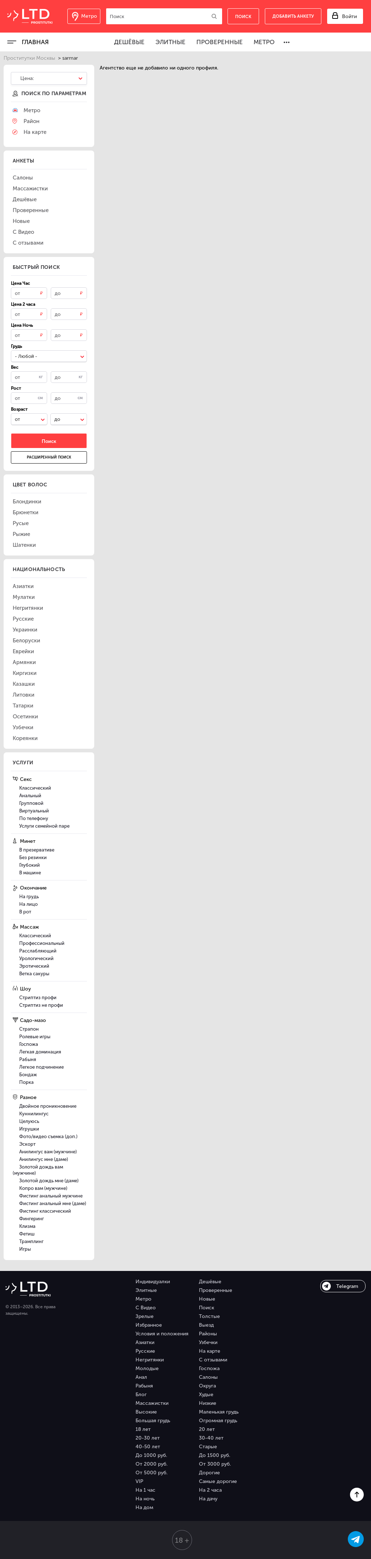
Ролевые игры (34, 1036)
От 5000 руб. (151, 1473)
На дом (144, 1507)
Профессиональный (41, 943)
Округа (207, 1386)
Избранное (149, 1325)
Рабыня (27, 1059)
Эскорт (27, 1144)
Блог (141, 1394)
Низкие (207, 1403)
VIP (139, 1481)
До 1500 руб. (214, 1455)
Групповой (31, 803)
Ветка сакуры (34, 973)
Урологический (36, 958)
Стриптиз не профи (41, 1005)
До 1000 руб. (151, 1455)
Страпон (29, 1029)
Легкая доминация (40, 1052)
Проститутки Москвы (29, 58)
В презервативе (36, 850)
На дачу (208, 1499)
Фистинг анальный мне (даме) (52, 1203)
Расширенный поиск (49, 457)
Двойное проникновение (47, 1106)
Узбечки (208, 1342)
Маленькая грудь (219, 1412)
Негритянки (150, 1360)
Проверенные (219, 42)
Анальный (30, 795)
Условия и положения (162, 1334)
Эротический (34, 966)
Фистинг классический (45, 1211)
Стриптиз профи (38, 997)
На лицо (28, 904)
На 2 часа (210, 1490)
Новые (207, 1299)
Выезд (206, 1325)
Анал (141, 1377)
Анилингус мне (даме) (43, 1159)
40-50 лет (148, 1447)
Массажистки (152, 1403)
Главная (35, 42)
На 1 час (145, 1490)
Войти (349, 16)
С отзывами (213, 1360)
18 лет (143, 1429)
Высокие (146, 1412)
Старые (208, 1447)
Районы (208, 1334)
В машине (30, 872)
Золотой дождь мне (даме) (49, 1180)
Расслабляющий (38, 951)
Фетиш (26, 1234)
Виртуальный (34, 811)
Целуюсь (29, 1121)
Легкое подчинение (41, 1067)
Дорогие (209, 1473)
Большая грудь (153, 1421)
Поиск (206, 1308)
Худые (206, 1394)
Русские (145, 1351)
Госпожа (28, 1044)
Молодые (147, 1368)
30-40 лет (211, 1438)
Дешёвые (129, 42)
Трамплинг (31, 1241)
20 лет (207, 1429)
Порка (26, 1082)
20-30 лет (148, 1438)
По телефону (33, 818)
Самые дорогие (218, 1481)
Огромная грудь (218, 1421)
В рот (25, 911)
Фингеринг (31, 1218)
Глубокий (29, 865)
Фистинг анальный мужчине (51, 1196)
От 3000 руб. (215, 1464)
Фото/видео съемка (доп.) (48, 1136)
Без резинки (33, 857)
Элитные (170, 42)
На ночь (145, 1499)
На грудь (29, 896)
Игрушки (29, 1129)
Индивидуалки (153, 1282)
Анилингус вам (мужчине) (48, 1151)
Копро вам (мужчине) (43, 1188)
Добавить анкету (293, 16)
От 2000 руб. (151, 1464)
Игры (25, 1249)
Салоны (208, 1377)
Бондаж (28, 1074)
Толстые (209, 1316)
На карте (209, 1351)
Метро (264, 42)
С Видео (146, 1308)
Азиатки (145, 1342)
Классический (35, 788)
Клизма (27, 1226)
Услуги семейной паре (44, 826)
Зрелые (145, 1316)
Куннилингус (34, 1113)
